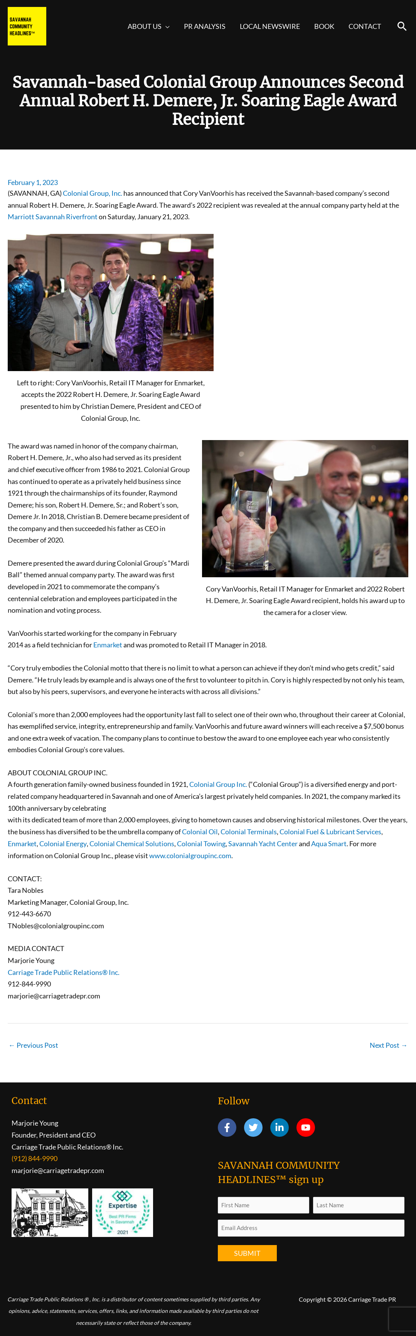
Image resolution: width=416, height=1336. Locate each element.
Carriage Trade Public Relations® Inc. (64, 971)
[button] (167, 26)
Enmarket (107, 644)
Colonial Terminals (249, 831)
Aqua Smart (328, 843)
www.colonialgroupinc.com (190, 854)
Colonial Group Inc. (218, 784)
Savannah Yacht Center (262, 843)
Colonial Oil (200, 831)
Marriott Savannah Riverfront (53, 216)
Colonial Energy (62, 843)
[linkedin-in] (282, 1127)
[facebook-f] (230, 1127)
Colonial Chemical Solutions (131, 843)
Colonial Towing (201, 843)
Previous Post (33, 1044)
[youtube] (307, 1127)
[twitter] (256, 1127)
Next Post (389, 1044)
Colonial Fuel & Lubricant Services (330, 831)
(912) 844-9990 (34, 1158)
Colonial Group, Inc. (92, 193)
